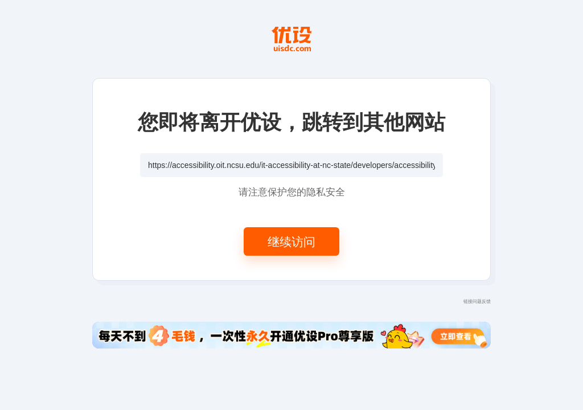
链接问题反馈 (477, 301)
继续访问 (291, 241)
